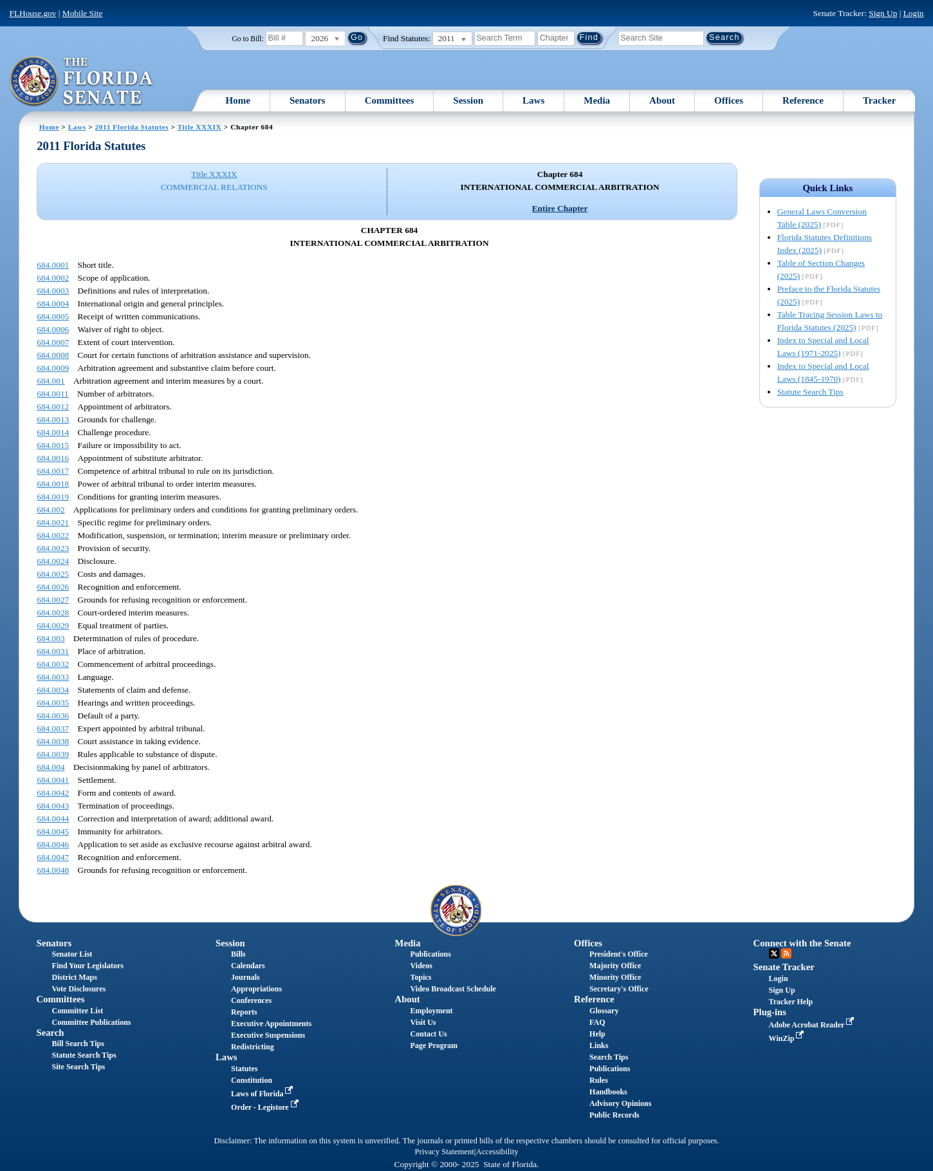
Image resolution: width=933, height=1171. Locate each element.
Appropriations (256, 988)
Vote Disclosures (79, 988)
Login (913, 13)
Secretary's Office (618, 988)
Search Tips (608, 1057)
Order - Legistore (266, 1107)
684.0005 (53, 316)
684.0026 (53, 587)
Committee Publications (91, 1022)
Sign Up (883, 13)
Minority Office (615, 977)
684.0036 (53, 715)
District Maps (74, 977)
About (662, 100)
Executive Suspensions (268, 1035)
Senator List (72, 954)
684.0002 (53, 278)
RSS (786, 953)
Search (50, 1032)
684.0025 (53, 574)
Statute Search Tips (810, 392)
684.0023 (53, 548)
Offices (728, 100)
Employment (432, 1010)
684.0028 (53, 612)
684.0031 (53, 651)
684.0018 (53, 484)
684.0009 (53, 368)
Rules (598, 1080)
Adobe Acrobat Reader (813, 1024)
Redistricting (252, 1046)
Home (238, 100)
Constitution (251, 1080)
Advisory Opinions (620, 1103)
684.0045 (53, 831)
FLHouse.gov (33, 13)
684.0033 (53, 677)
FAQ (597, 1022)
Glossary (603, 1010)
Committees (389, 100)
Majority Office (615, 965)
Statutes (244, 1068)
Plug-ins (769, 1012)
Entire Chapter (560, 208)
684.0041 (53, 780)
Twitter (774, 953)
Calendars (248, 965)
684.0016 (53, 458)
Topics (421, 977)
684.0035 (53, 702)
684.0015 (53, 445)
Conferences (251, 1000)
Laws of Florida (263, 1093)
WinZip (788, 1038)
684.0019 (53, 496)
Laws (533, 100)
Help (597, 1033)
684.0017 (53, 471)
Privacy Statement (444, 1151)
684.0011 (53, 393)
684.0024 (53, 561)
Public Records (614, 1114)
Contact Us (429, 1033)
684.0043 (53, 805)
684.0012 (53, 406)
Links (598, 1045)
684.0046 (53, 844)
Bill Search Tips (78, 1043)
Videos (421, 965)
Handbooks (608, 1091)
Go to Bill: (248, 38)
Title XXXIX (200, 127)
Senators (308, 100)
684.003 (50, 638)
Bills (238, 954)
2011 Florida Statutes (132, 127)
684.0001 (53, 265)
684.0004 (53, 303)
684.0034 (53, 690)
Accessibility (497, 1151)
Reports (244, 1011)
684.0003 (53, 290)
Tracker (879, 100)
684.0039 (53, 754)
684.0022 (53, 535)
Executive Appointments (271, 1023)
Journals (245, 977)
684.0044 (53, 818)
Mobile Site (82, 13)
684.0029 (53, 625)
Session (468, 100)
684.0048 (53, 870)
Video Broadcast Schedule (453, 988)
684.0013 (53, 419)
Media (597, 100)
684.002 (50, 509)
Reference (803, 100)
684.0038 (53, 741)
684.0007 (53, 342)
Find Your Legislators (88, 965)
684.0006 (53, 329)
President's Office (618, 954)
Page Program (434, 1045)
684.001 (50, 381)
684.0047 (53, 857)
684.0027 (53, 599)
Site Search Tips (79, 1066)
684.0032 (53, 664)
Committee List (78, 1010)
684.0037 (53, 728)
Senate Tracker (784, 967)
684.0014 (53, 432)
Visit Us (423, 1022)
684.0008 (53, 355)
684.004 (50, 767)
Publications (431, 954)
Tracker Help (791, 1001)
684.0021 (53, 522)
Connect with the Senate (802, 943)
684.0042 (53, 793)
